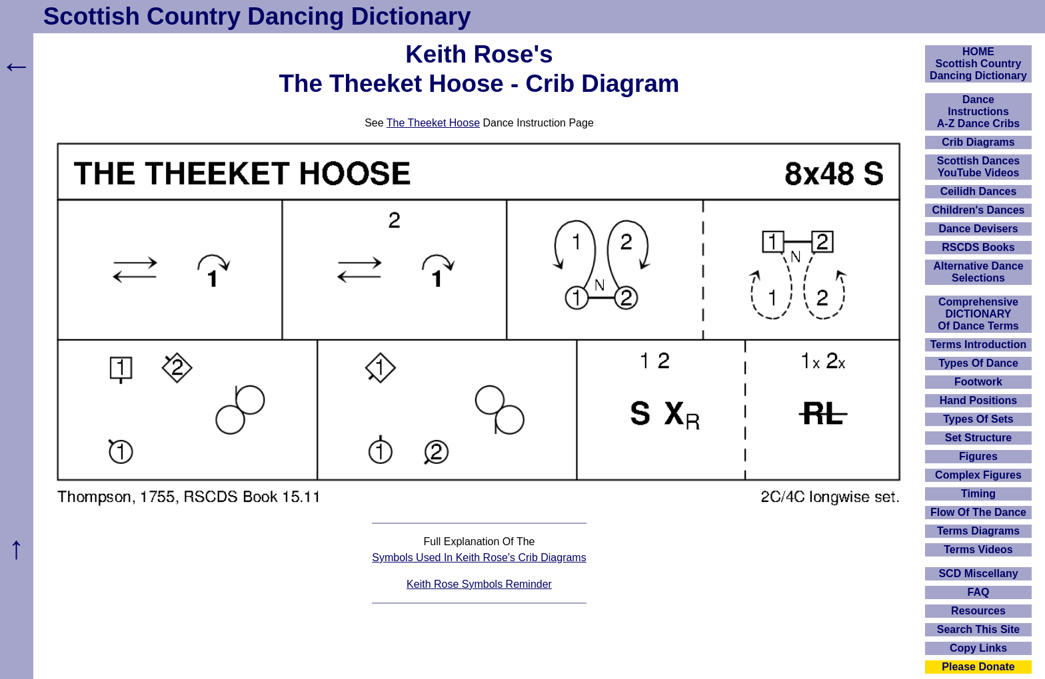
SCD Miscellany (978, 573)
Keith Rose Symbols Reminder (479, 584)
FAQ (979, 592)
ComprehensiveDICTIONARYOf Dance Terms (978, 314)
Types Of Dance (978, 363)
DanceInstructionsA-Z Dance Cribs (978, 111)
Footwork (978, 381)
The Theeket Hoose (433, 122)
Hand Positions (978, 400)
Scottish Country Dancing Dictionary (257, 16)
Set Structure (978, 437)
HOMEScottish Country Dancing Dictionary (978, 63)
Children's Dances (978, 210)
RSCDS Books (978, 247)
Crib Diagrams (978, 142)
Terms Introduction (978, 344)
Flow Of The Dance (978, 512)
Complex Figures (978, 475)
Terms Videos (978, 549)
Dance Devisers (978, 228)
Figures (978, 456)
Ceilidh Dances (978, 191)
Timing (978, 493)
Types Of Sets (978, 419)
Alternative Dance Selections (978, 272)
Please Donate (978, 666)
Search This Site (978, 629)
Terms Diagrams (978, 531)
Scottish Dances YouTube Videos (978, 166)
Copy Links (978, 648)
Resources (978, 610)
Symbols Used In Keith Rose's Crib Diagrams (479, 557)
